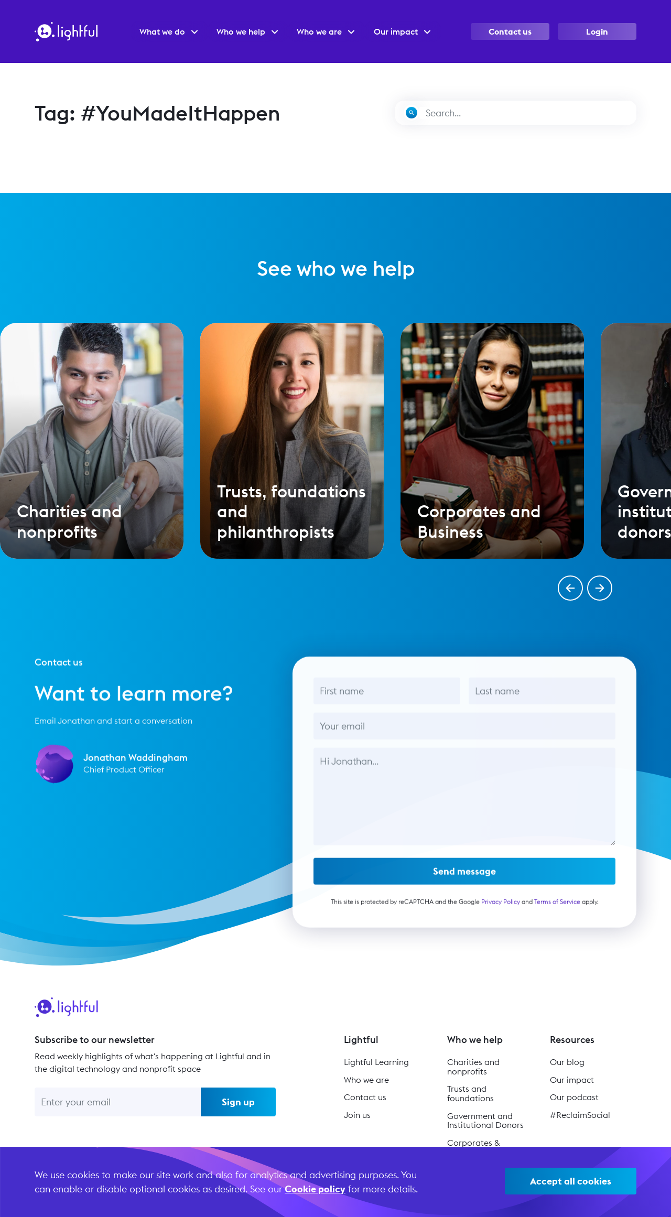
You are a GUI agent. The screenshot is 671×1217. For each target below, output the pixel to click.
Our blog (567, 1062)
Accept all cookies (570, 1181)
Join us (357, 1115)
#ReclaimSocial (580, 1115)
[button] (570, 588)
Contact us (510, 31)
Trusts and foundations (470, 1093)
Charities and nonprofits (473, 1067)
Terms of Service (557, 907)
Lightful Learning (376, 1062)
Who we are (366, 1079)
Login (597, 31)
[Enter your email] (118, 1102)
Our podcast (574, 1097)
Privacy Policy (500, 907)
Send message (464, 877)
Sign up (238, 1102)
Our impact (572, 1079)
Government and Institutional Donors (485, 1121)
